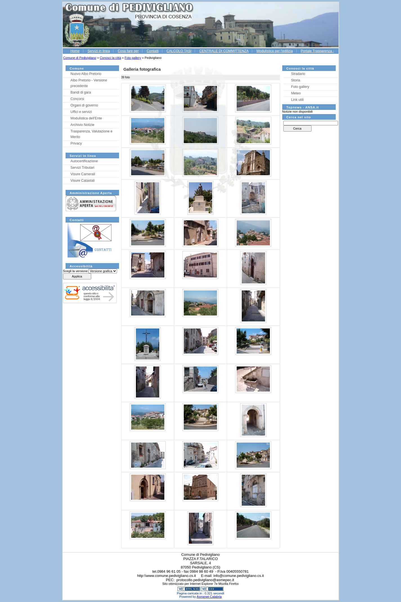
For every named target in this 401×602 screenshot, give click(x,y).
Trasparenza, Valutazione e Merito (92, 134)
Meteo (296, 93)
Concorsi (77, 99)
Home (75, 51)
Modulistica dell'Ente (86, 118)
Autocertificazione (84, 161)
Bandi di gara (81, 92)
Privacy (76, 143)
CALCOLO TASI (179, 51)
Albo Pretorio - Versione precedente (89, 83)
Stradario (298, 74)
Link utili (297, 100)
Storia (295, 80)
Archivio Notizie (83, 125)
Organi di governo (84, 105)
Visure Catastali (83, 181)
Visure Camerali (83, 174)
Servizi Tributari (83, 168)
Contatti (152, 51)
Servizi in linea (99, 51)
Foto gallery (133, 57)
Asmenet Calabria (209, 596)
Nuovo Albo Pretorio (86, 74)
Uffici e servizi (81, 112)
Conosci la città (110, 57)
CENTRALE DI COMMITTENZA (223, 51)
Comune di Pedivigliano (80, 57)
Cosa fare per (128, 51)
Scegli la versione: (76, 271)
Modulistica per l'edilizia (275, 51)
